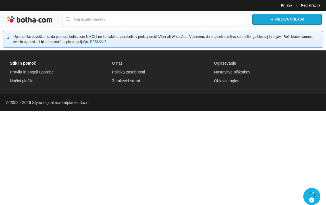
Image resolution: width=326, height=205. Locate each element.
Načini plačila (21, 81)
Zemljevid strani (126, 81)
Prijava (286, 5)
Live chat (311, 196)
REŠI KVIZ (98, 42)
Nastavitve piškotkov (232, 72)
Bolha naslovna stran (30, 19)
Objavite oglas (226, 81)
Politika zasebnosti (128, 72)
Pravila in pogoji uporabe (32, 72)
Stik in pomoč (23, 63)
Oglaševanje (225, 63)
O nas (117, 63)
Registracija (310, 5)
